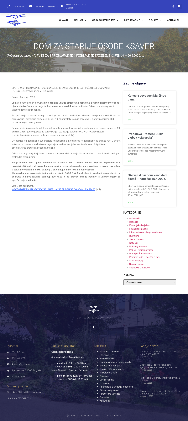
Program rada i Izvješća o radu (144, 257)
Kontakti (173, 20)
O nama (63, 20)
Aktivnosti (134, 218)
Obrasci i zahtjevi (105, 20)
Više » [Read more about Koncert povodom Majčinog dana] (130, 120)
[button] (179, 6)
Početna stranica (19, 55)
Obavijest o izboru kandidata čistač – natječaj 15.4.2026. (147, 177)
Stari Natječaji (136, 260)
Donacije (133, 221)
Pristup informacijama (140, 253)
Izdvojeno (134, 236)
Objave (155, 20)
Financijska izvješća (139, 225)
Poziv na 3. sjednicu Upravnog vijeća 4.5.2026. (160, 379)
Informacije (133, 20)
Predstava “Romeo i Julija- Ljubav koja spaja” (146, 135)
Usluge (80, 20)
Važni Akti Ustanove (139, 267)
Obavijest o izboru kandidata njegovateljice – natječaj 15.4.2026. (159, 366)
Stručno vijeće (136, 264)
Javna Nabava (136, 239)
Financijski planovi (138, 229)
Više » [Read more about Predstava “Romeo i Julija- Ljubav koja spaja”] (130, 161)
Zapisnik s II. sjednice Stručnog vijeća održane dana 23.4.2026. (160, 392)
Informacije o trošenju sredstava (145, 232)
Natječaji (133, 243)
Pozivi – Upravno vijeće (141, 250)
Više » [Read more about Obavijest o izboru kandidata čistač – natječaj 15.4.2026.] (130, 202)
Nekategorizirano (138, 246)
